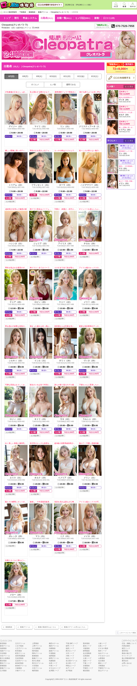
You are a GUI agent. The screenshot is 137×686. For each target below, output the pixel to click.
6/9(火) (39, 76)
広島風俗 (86, 656)
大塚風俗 (18, 668)
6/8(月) (25, 76)
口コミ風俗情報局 (70, 679)
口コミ (109, 18)
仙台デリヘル (103, 653)
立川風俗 (3, 671)
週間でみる (71, 84)
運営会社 (125, 661)
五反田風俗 (19, 658)
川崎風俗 (101, 666)
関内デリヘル (37, 653)
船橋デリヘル (25, 627)
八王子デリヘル (21, 648)
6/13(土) (94, 76)
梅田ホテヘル (54, 643)
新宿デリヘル (5, 646)
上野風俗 (35, 643)
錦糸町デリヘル (21, 666)
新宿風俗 (3, 643)
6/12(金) (80, 76)
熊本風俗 (86, 643)
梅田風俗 (35, 671)
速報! (97, 18)
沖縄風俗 (52, 648)
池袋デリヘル (5, 651)
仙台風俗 (101, 661)
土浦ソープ (87, 658)
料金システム (30, 18)
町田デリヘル (20, 653)
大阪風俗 (86, 648)
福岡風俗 (52, 656)
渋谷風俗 (3, 653)
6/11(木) (67, 76)
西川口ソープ (71, 651)
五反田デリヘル (21, 661)
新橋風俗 (3, 666)
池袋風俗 (3, 648)
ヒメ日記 (82, 18)
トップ (7, 18)
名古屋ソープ (71, 663)
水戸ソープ (70, 668)
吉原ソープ (53, 663)
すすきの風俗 (103, 648)
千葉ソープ (87, 663)
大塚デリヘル (20, 671)
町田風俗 (18, 651)
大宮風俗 (35, 666)
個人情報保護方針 (128, 658)
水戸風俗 (69, 671)
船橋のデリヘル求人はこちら (74, 627)
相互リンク (126, 648)
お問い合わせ (127, 663)
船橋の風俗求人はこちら (47, 627)
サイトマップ (127, 656)
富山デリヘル (103, 671)
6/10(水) (53, 76)
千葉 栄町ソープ (72, 643)
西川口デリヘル (38, 663)
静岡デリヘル (54, 658)
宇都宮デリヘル (104, 668)
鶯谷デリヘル (5, 663)
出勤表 (47, 18)
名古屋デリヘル (71, 661)
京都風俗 (86, 666)
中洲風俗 (52, 653)
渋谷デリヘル (5, 656)
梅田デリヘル (54, 646)
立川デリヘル (20, 643)
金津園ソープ (54, 671)
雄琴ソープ (70, 646)
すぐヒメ (35, 84)
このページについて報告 (126, 633)
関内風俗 (35, 651)
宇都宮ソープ (88, 668)
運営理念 (125, 651)
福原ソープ (70, 648)
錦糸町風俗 (19, 663)
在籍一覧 (64, 18)
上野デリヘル (37, 646)
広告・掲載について (129, 643)
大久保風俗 (36, 648)
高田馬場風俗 (20, 656)
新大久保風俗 (5, 658)
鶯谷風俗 (3, 661)
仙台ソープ (70, 658)
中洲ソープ (53, 666)
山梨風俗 (101, 658)
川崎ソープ (70, 656)
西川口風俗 (36, 661)
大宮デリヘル (37, 668)
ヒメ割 (53, 84)
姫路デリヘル (54, 651)
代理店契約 (126, 646)
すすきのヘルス (104, 656)
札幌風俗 (52, 661)
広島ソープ (102, 646)
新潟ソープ (87, 646)
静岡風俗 (86, 651)
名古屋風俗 (87, 653)
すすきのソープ (54, 668)
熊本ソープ (102, 651)
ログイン (125, 666)
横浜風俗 (86, 671)
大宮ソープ (70, 653)
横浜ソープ (102, 663)
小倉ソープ (102, 643)
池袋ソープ (87, 661)
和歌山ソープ (71, 666)
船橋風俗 (9, 627)
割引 (16, 18)
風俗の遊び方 (127, 653)
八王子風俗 (19, 646)
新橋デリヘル (5, 668)
